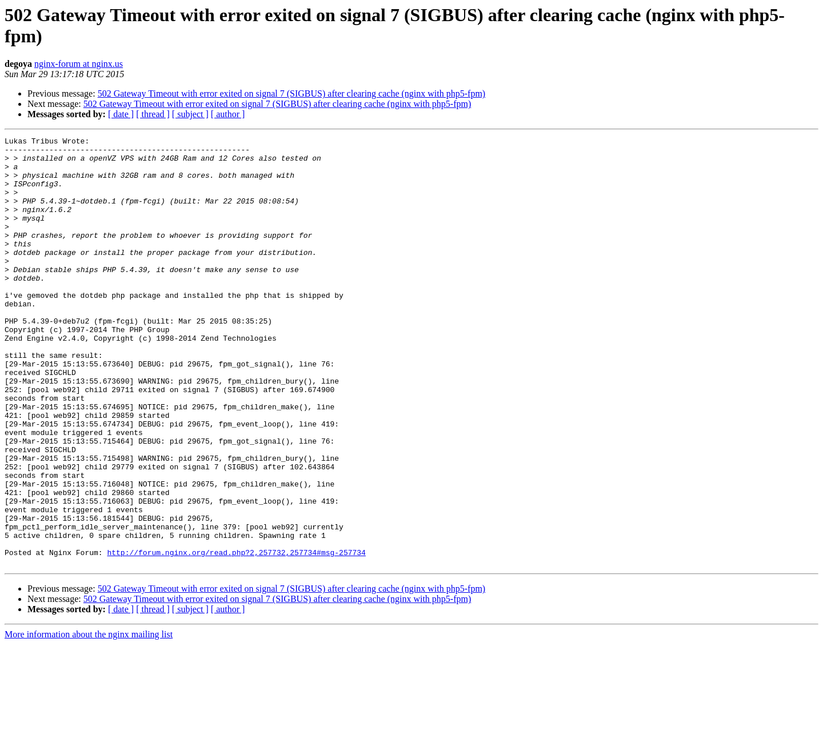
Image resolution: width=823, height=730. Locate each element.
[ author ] (228, 114)
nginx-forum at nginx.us (78, 64)
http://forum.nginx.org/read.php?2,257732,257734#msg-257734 (236, 636)
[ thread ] (153, 114)
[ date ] (121, 114)
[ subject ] (190, 114)
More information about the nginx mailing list (89, 720)
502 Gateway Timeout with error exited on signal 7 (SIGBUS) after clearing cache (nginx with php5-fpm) (292, 93)
